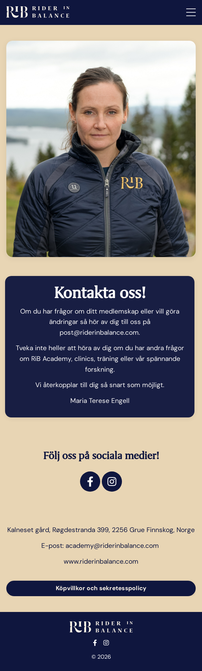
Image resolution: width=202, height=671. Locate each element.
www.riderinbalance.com (101, 561)
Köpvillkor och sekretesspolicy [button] (101, 588)
